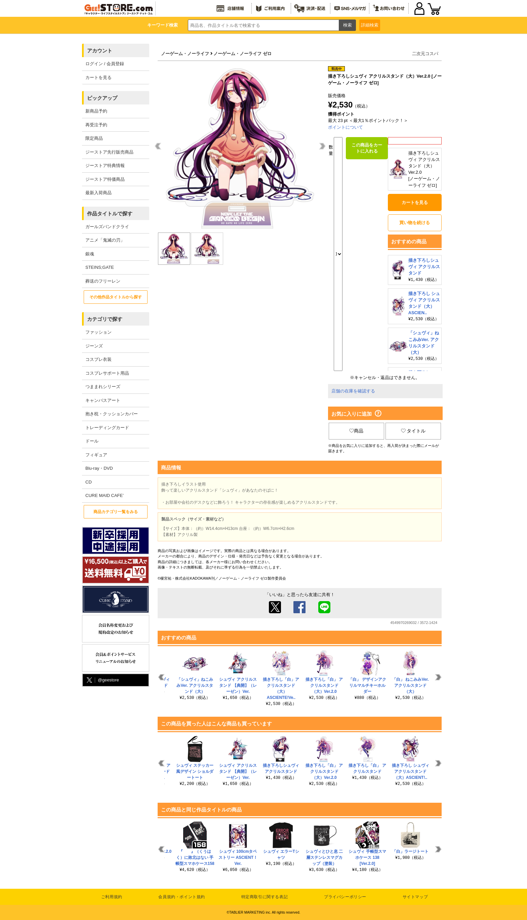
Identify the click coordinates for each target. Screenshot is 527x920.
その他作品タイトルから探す (115, 297)
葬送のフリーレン (102, 281)
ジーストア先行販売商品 (109, 152)
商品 (356, 430)
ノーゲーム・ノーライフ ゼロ (242, 53)
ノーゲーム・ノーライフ (185, 53)
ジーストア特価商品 (105, 179)
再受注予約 (96, 124)
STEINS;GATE (99, 267)
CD (88, 482)
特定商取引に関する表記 (264, 896)
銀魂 (89, 253)
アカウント (99, 50)
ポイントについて (345, 127)
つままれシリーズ (102, 386)
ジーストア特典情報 (105, 165)
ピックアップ (102, 98)
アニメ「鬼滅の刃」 (105, 240)
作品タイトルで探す (109, 213)
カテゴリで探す (104, 319)
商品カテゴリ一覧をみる (115, 511)
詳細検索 (369, 25)
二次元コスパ (425, 53)
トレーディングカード (107, 427)
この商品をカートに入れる (367, 148)
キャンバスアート (102, 400)
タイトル (413, 430)
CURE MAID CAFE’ (104, 495)
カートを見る (98, 77)
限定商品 (94, 138)
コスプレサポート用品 (107, 373)
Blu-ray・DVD (99, 468)
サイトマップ (415, 896)
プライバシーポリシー (345, 896)
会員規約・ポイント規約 (181, 896)
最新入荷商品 (98, 192)
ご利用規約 (111, 896)
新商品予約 (96, 111)
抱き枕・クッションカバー (111, 413)
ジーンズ (94, 345)
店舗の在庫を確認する (353, 390)
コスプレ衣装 (98, 359)
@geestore (102, 680)
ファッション (98, 332)
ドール (91, 441)
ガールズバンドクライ (107, 226)
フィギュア (96, 454)
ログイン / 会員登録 (104, 63)
